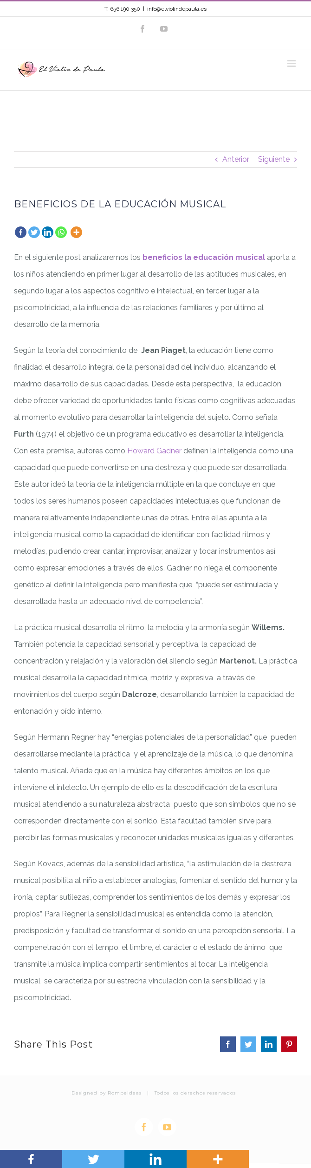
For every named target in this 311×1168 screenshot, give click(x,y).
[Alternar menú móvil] (292, 63)
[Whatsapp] (61, 232)
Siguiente (274, 159)
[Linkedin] (47, 232)
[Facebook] (20, 232)
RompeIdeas (125, 1093)
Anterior (235, 159)
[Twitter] (34, 232)
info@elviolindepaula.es (177, 9)
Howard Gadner (155, 450)
